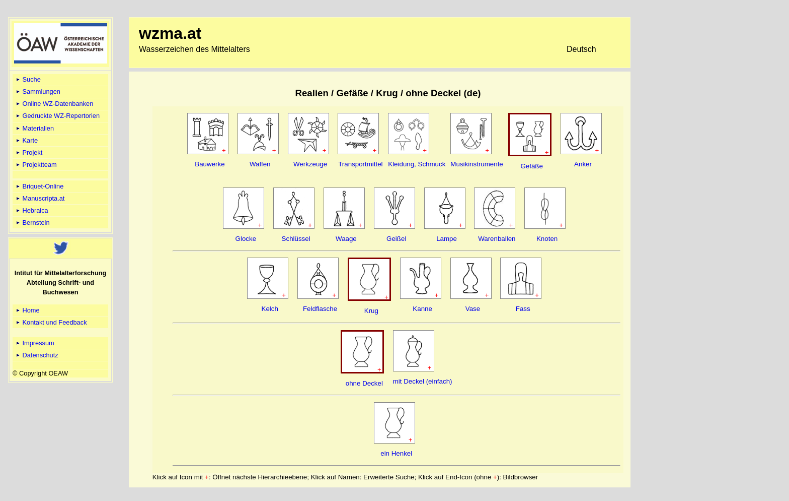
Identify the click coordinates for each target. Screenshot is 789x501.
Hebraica (31, 210)
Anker (583, 164)
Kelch (270, 308)
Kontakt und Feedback (51, 322)
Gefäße (531, 166)
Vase (472, 308)
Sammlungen (37, 91)
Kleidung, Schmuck (416, 164)
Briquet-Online (39, 186)
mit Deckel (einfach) (422, 381)
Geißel (396, 238)
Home (27, 310)
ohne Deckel (364, 383)
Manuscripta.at (40, 198)
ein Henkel (396, 453)
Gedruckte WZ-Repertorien (57, 115)
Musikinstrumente (476, 164)
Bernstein (32, 222)
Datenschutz (36, 355)
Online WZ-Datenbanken (54, 103)
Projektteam (36, 164)
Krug (371, 311)
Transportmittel (360, 164)
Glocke (245, 238)
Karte (26, 140)
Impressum (34, 343)
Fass (523, 308)
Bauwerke (209, 164)
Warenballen (496, 238)
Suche (28, 79)
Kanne (422, 308)
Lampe (446, 238)
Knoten (547, 238)
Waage (346, 238)
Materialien (34, 128)
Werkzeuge (310, 164)
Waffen (260, 164)
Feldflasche (320, 308)
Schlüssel (296, 238)
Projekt (28, 152)
